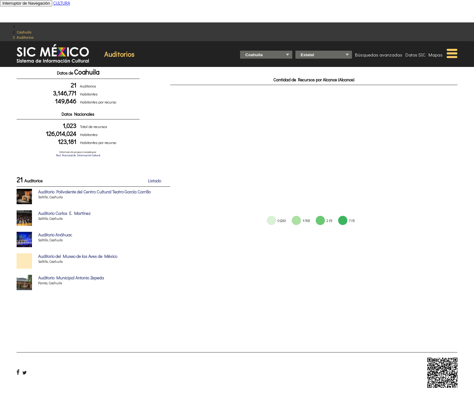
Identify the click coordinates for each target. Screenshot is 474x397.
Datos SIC (415, 55)
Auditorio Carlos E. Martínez (64, 213)
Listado (154, 181)
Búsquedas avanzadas (378, 55)
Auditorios (25, 37)
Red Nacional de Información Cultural (78, 155)
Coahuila (24, 31)
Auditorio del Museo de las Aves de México (77, 256)
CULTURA (61, 3)
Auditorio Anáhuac (55, 235)
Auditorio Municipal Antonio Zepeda (71, 278)
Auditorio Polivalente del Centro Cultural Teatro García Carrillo (94, 192)
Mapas (436, 55)
